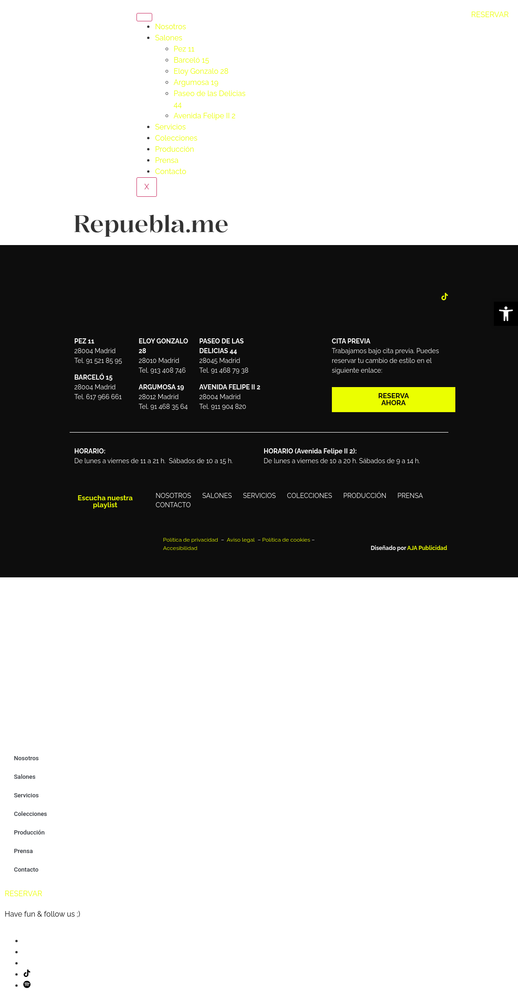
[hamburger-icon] (144, 17)
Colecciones (176, 138)
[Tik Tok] (444, 297)
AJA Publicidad (427, 548)
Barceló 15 (191, 60)
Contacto (170, 171)
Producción (174, 149)
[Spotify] (27, 985)
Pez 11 (184, 49)
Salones (168, 37)
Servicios (170, 127)
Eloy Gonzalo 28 (201, 71)
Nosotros (170, 26)
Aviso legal (241, 540)
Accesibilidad (180, 548)
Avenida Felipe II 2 (204, 115)
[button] (506, 314)
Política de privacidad (191, 540)
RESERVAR (490, 14)
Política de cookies (286, 540)
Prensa (166, 160)
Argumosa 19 (196, 82)
